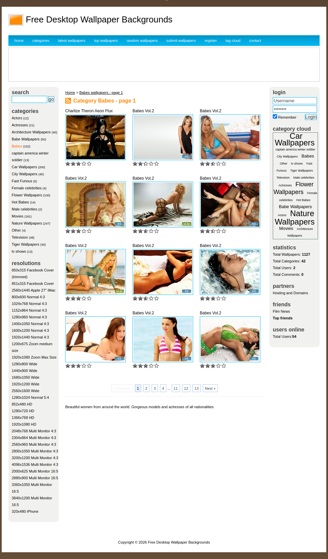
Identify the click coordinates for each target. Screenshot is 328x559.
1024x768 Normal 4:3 (29, 304)
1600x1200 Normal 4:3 (30, 330)
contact (255, 41)
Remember (287, 117)
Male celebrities (24, 209)
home (19, 41)
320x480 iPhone (25, 511)
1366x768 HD (23, 418)
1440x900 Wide (24, 371)
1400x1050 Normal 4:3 (30, 324)
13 (196, 388)
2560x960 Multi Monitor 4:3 (34, 444)
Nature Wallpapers (27, 223)
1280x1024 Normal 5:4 (30, 397)
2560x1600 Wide (25, 391)
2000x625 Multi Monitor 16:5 (35, 471)
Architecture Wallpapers (31, 132)
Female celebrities (27, 188)
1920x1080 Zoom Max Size (34, 357)
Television (20, 237)
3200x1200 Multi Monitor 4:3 (35, 458)
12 (186, 388)
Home (70, 92)
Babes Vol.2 (143, 111)
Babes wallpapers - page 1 (101, 92)
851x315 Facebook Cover (33, 284)
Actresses (20, 125)
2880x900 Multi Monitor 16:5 (35, 478)
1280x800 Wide (24, 364)
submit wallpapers (181, 41)
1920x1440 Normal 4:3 (30, 337)
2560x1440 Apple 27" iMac (34, 290)
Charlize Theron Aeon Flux (89, 111)
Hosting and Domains (290, 293)
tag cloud (233, 41)
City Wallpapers (24, 174)
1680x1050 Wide (25, 377)
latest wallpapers (71, 41)
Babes (17, 146)
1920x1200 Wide (25, 384)
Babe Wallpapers (25, 139)
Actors (17, 118)
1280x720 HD (23, 411)
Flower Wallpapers (27, 195)
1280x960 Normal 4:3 (29, 317)
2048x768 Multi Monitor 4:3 (34, 431)
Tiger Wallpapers (25, 244)
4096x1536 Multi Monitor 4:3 (35, 464)
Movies (17, 216)
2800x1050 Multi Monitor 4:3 (35, 451)
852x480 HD (22, 404)
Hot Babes (20, 202)
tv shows (19, 251)
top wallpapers (106, 41)
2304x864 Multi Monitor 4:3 (34, 438)
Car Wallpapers (24, 167)
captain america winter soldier (295, 149)
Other (16, 230)
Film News (281, 311)
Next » (210, 388)
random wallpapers (142, 41)
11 (176, 388)
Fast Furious (22, 181)
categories (41, 41)
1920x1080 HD (24, 424)
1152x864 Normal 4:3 (29, 310)
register (210, 41)
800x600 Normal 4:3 (28, 297)
